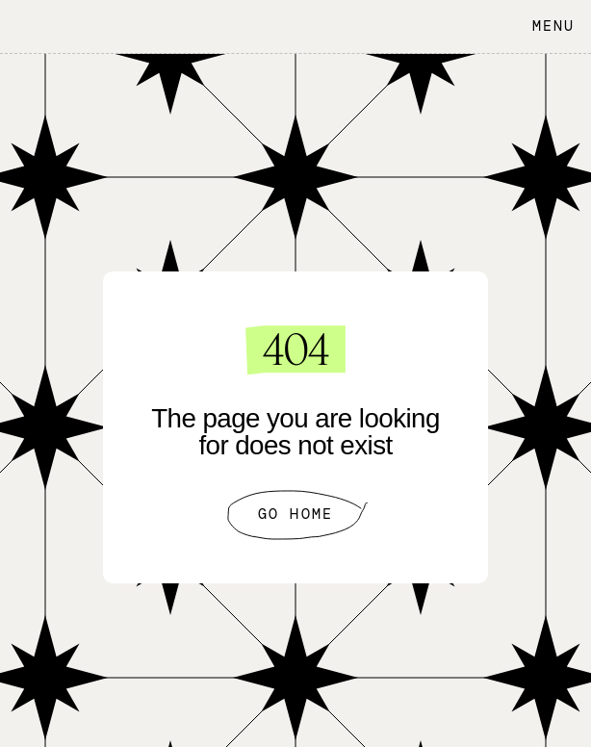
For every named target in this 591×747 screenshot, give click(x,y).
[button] (549, 26)
